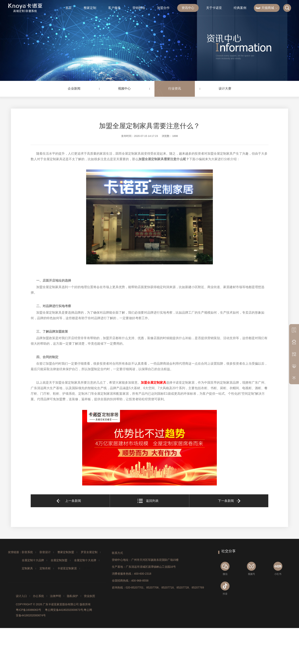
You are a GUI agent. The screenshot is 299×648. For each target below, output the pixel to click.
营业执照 (89, 596)
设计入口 (21, 596)
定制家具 (27, 568)
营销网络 (138, 7)
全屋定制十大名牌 (85, 560)
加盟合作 (163, 7)
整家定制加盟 (65, 552)
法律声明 (55, 596)
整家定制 (90, 7)
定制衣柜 (45, 568)
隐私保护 (72, 596)
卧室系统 (27, 552)
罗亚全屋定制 (89, 552)
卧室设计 (45, 552)
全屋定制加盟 (59, 560)
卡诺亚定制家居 (67, 568)
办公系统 (38, 596)
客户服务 (114, 7)
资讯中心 (188, 7)
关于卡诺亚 (214, 7)
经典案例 (240, 7)
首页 (68, 7)
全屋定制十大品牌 (33, 560)
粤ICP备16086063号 (28, 609)
